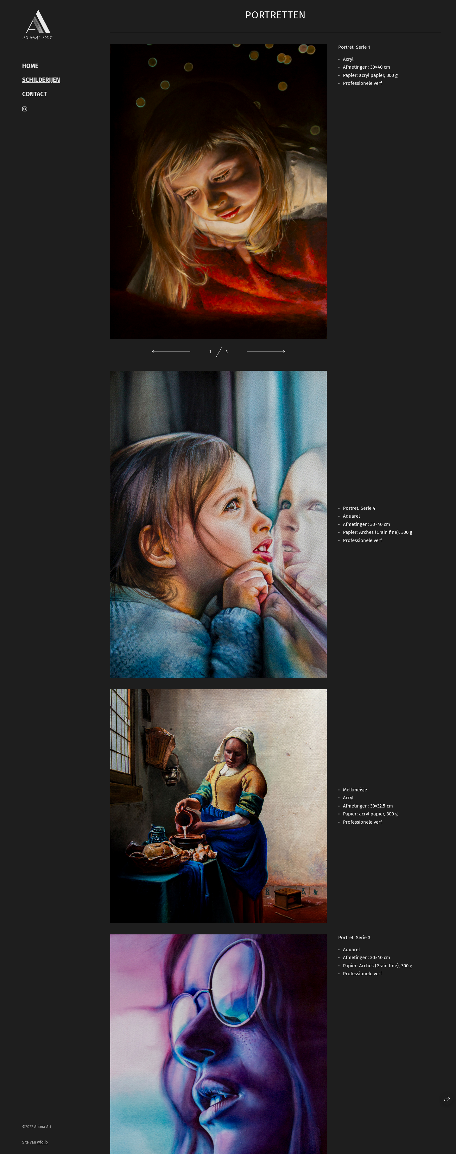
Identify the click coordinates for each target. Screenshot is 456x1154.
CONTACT (34, 94)
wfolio (42, 1142)
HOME (30, 66)
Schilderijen (41, 80)
